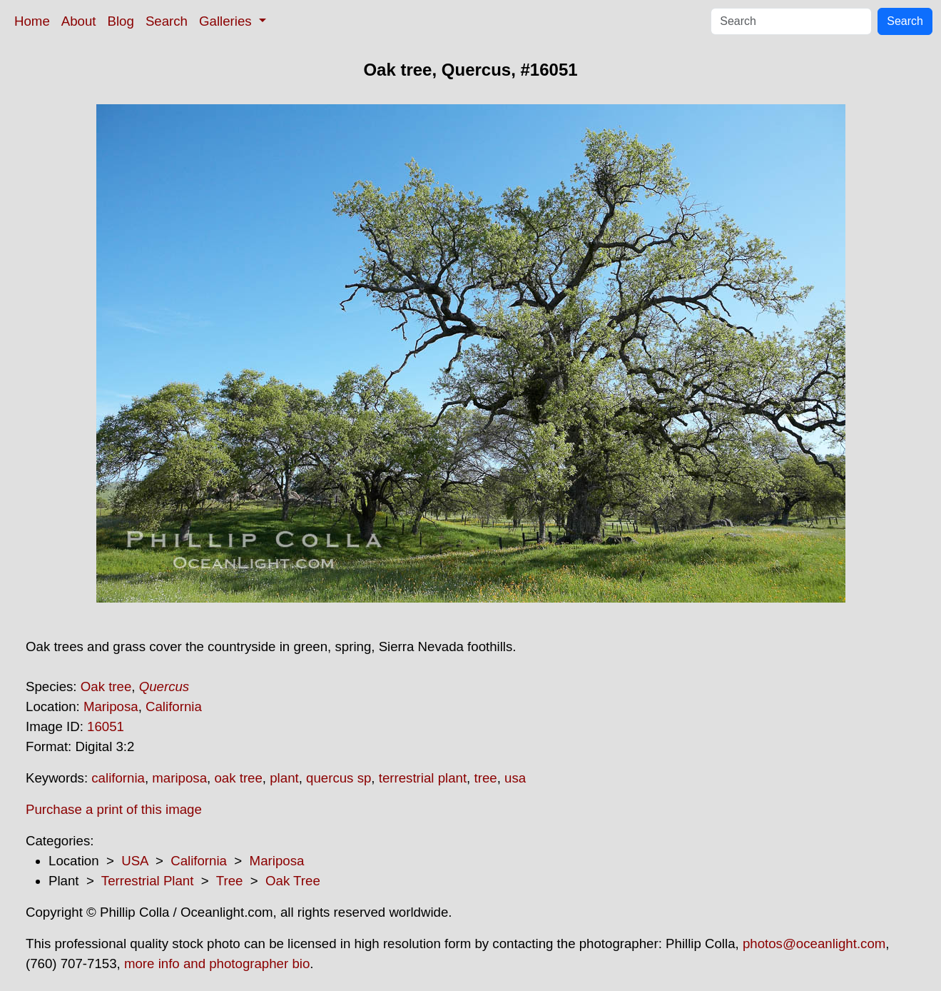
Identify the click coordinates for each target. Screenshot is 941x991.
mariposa (179, 777)
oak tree (238, 777)
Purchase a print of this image (114, 809)
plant (284, 777)
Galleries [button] (227, 21)
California (174, 706)
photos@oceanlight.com (814, 943)
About (78, 21)
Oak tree (106, 686)
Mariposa (110, 706)
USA (134, 860)
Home (32, 21)
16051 (105, 726)
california (118, 777)
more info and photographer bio (217, 963)
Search (167, 21)
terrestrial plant (423, 777)
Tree (229, 880)
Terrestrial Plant (147, 880)
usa (515, 777)
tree (485, 777)
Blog (121, 21)
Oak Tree (292, 880)
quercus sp (338, 777)
